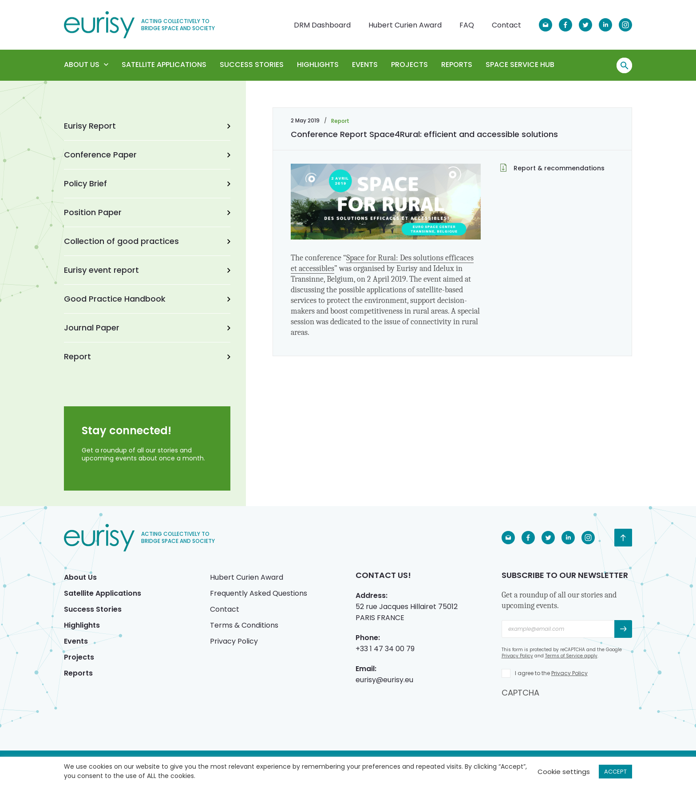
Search (624, 65)
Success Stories (252, 64)
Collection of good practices (147, 241)
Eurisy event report (147, 269)
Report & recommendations (552, 168)
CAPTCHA (520, 692)
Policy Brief (147, 183)
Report (147, 356)
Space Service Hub (520, 64)
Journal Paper (147, 327)
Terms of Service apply (571, 655)
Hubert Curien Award (405, 25)
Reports (456, 64)
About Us (86, 64)
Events (365, 64)
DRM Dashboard (322, 25)
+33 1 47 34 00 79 (385, 649)
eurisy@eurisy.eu (384, 680)
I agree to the (551, 673)
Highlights (318, 64)
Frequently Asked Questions (258, 593)
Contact (506, 25)
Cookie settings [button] (564, 771)
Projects (409, 64)
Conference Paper (147, 154)
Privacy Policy (234, 641)
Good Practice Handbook (147, 298)
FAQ (466, 25)
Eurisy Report (147, 125)
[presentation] (569, 715)
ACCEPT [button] (615, 771)
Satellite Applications (164, 64)
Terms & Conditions (244, 625)
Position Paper (147, 212)
